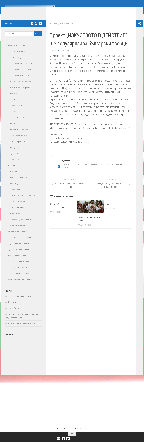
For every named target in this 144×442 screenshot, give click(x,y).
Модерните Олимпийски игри (23, 199)
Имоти (12, 127)
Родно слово (15, 157)
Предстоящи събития (16, 49)
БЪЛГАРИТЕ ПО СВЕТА (16, 55)
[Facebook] (36, 27)
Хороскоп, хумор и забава (20, 224)
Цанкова (55, 55)
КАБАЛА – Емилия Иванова (18, 266)
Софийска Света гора (20, 139)
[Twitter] (40, 27)
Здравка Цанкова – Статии (19, 254)
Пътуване (109, 208)
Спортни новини (16, 163)
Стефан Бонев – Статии (17, 236)
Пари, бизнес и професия (20, 91)
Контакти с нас (64, 432)
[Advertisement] (23, 357)
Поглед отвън (15, 151)
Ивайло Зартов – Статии (18, 260)
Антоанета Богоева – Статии (19, 242)
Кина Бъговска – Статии (17, 272)
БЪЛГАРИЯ (12, 115)
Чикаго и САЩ (15, 61)
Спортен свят (15, 193)
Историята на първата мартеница (21, 327)
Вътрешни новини (17, 121)
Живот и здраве (16, 187)
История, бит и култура (62, 27)
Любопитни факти (17, 217)
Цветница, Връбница (16, 306)
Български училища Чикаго (22, 67)
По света (13, 97)
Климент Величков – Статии (19, 278)
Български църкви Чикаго (21, 73)
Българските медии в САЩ (22, 79)
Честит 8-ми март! (15, 312)
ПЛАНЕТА (11, 169)
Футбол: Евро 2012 (18, 205)
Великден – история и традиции (21, 300)
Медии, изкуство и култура (20, 85)
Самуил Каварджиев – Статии (20, 284)
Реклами (13, 103)
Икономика (14, 175)
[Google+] (31, 27)
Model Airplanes (17, 211)
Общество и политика (18, 181)
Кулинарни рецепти (17, 145)
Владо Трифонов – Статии (18, 248)
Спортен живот (16, 109)
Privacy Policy (81, 432)
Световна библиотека (19, 230)
